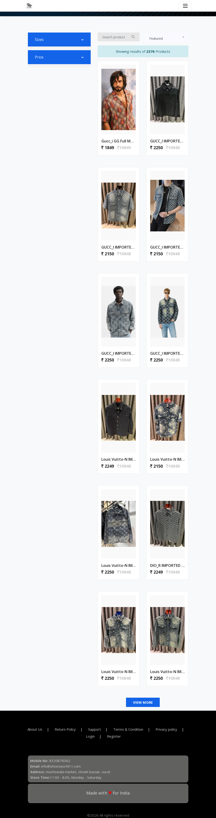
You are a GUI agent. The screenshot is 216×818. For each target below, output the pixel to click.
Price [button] (39, 57)
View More (143, 702)
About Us (34, 729)
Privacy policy (166, 729)
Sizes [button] (39, 39)
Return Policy (65, 729)
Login (90, 736)
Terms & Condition (128, 729)
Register (114, 736)
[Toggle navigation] (185, 6)
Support (94, 729)
